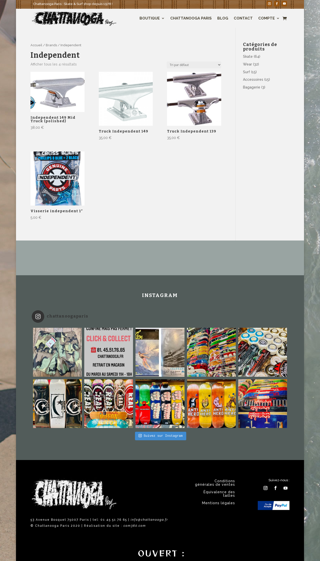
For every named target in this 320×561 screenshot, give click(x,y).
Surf (246, 72)
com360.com (135, 526)
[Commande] (194, 65)
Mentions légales (218, 503)
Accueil (36, 45)
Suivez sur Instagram (160, 436)
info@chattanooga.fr (149, 520)
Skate (248, 56)
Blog (222, 18)
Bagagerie (251, 87)
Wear (247, 64)
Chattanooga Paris (191, 18)
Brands (51, 45)
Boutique (150, 18)
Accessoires (253, 80)
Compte (266, 18)
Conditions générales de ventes (215, 482)
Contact (243, 18)
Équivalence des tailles (219, 494)
